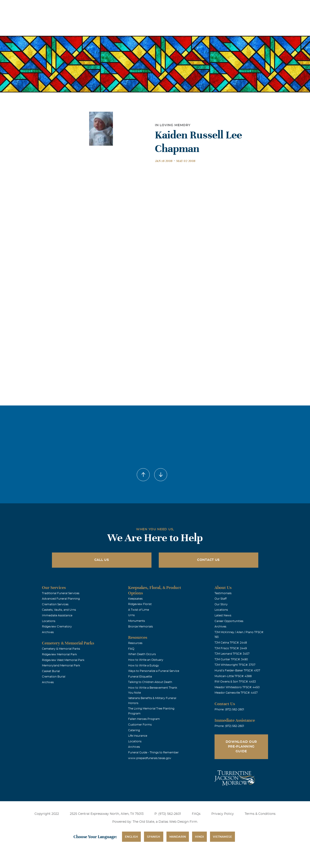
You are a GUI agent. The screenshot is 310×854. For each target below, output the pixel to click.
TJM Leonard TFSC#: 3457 (232, 653)
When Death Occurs (142, 654)
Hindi (199, 836)
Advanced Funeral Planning (61, 598)
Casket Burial (51, 671)
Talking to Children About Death (150, 682)
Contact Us (208, 560)
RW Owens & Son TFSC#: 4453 (235, 681)
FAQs (196, 813)
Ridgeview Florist (140, 604)
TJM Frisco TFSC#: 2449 (231, 648)
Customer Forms (140, 724)
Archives (48, 632)
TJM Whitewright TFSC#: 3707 (235, 664)
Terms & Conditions (260, 813)
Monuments (136, 621)
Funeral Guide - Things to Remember (153, 752)
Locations (165, 6)
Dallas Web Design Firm (178, 821)
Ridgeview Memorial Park (59, 654)
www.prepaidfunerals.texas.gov (149, 758)
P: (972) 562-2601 (167, 813)
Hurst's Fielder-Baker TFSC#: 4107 (237, 670)
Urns (131, 615)
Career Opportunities (229, 621)
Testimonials (223, 593)
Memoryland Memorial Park (61, 665)
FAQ (131, 648)
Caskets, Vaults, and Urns (59, 609)
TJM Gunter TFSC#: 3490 (231, 659)
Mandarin (177, 836)
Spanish (153, 836)
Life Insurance (137, 735)
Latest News (223, 615)
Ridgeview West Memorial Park (63, 660)
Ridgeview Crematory (57, 626)
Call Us (101, 560)
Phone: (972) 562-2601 (229, 709)
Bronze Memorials (140, 626)
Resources (135, 643)
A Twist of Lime (138, 609)
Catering (134, 730)
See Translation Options (222, 7)
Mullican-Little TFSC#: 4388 (233, 676)
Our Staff (221, 598)
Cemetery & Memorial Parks (61, 648)
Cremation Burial (53, 676)
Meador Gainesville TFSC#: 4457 (236, 692)
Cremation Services (55, 604)
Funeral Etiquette (140, 676)
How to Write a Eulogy (143, 665)
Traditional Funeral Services (60, 593)
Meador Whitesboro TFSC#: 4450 (237, 687)
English (131, 836)
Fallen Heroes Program (144, 719)
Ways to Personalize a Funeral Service (153, 671)
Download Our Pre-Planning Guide (241, 746)
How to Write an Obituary (145, 660)
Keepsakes (135, 598)
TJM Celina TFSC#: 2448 (231, 642)
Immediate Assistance (57, 615)
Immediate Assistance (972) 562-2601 (271, 6)
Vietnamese (222, 836)
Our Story (221, 604)
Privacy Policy (222, 813)
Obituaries (190, 6)
